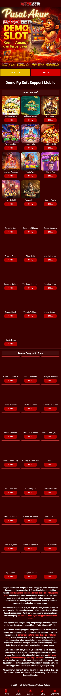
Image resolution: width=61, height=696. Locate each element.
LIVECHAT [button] (55, 692)
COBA (10, 120)
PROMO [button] (6, 692)
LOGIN (45, 72)
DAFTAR (15, 72)
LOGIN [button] (18, 692)
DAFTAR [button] (30, 692)
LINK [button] (43, 692)
